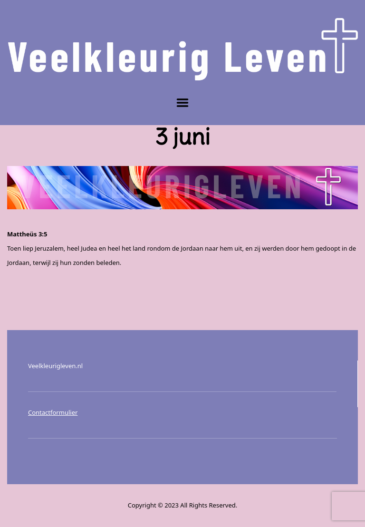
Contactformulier (52, 412)
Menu (182, 102)
